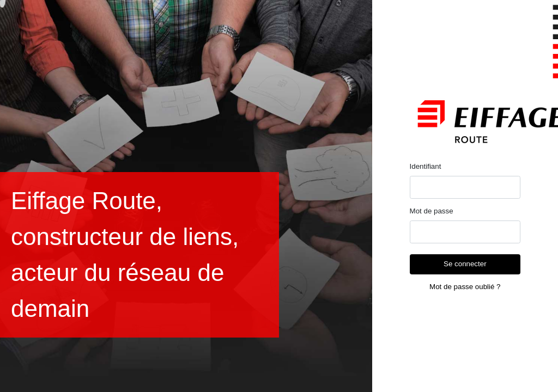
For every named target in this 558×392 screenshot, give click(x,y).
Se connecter (465, 264)
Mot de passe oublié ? (464, 287)
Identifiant (425, 166)
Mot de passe (431, 211)
